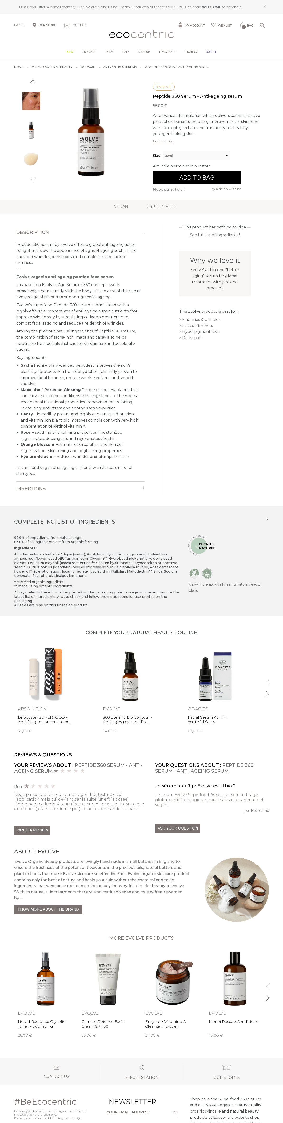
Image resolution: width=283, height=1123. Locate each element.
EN (22, 25)
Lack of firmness (197, 325)
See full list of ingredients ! (215, 235)
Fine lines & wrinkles (201, 319)
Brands (191, 51)
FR (16, 25)
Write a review (32, 830)
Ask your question (178, 828)
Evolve (164, 87)
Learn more (163, 141)
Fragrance (167, 51)
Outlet (211, 51)
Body (109, 51)
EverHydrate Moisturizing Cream (103, 7)
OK (175, 1112)
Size (156, 155)
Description (32, 232)
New (70, 51)
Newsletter (122, 1102)
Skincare (89, 51)
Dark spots (192, 337)
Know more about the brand (48, 909)
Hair (125, 51)
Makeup (144, 51)
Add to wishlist (228, 189)
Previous (33, 81)
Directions (31, 488)
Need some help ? (169, 189)
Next (33, 179)
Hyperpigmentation (201, 331)
